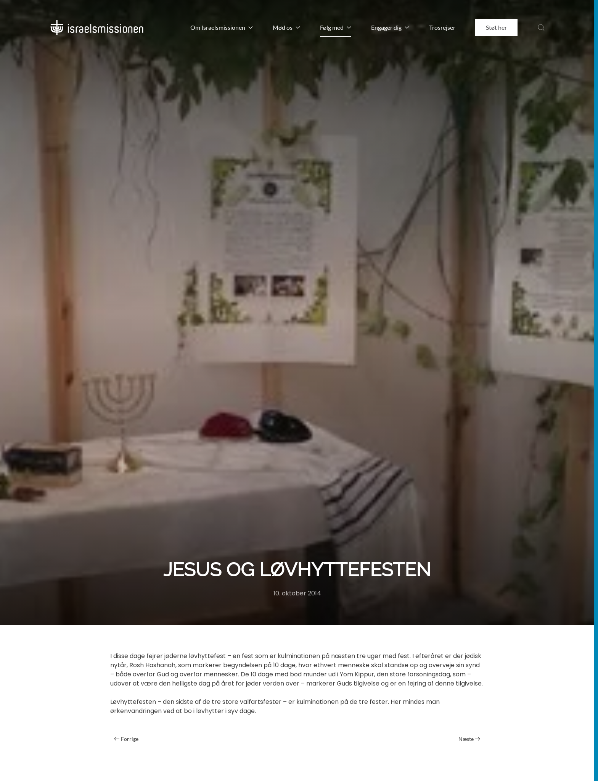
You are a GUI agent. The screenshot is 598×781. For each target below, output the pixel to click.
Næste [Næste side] (469, 739)
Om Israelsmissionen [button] (221, 27)
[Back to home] (97, 27)
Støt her (496, 27)
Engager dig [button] (390, 27)
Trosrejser (442, 27)
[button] (541, 27)
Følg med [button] (335, 27)
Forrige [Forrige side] (126, 739)
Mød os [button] (286, 27)
